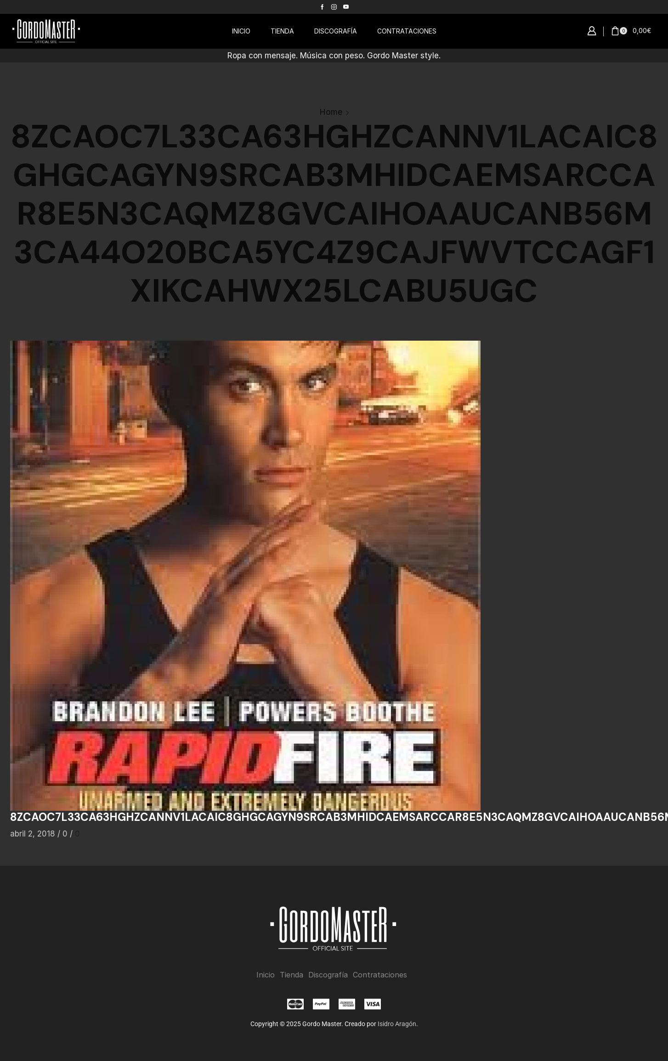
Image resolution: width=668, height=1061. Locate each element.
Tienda (291, 975)
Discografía (328, 975)
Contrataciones (380, 975)
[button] (591, 31)
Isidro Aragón (397, 1023)
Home (330, 112)
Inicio (265, 975)
